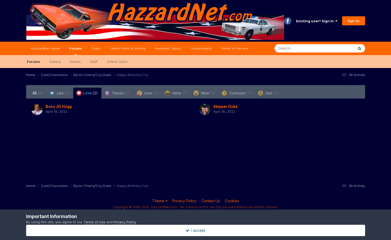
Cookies (232, 201)
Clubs (96, 48)
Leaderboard (200, 48)
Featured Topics (168, 48)
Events (75, 61)
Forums (75, 50)
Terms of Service (234, 48)
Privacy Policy (184, 201)
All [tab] (37, 93)
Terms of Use (94, 222)
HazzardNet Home (45, 48)
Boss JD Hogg (59, 106)
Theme (159, 201)
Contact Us (210, 201)
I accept (195, 230)
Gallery (55, 61)
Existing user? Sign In (316, 21)
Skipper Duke (225, 106)
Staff (94, 61)
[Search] (300, 48)
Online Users (117, 61)
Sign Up (354, 21)
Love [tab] (87, 93)
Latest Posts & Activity (128, 48)
